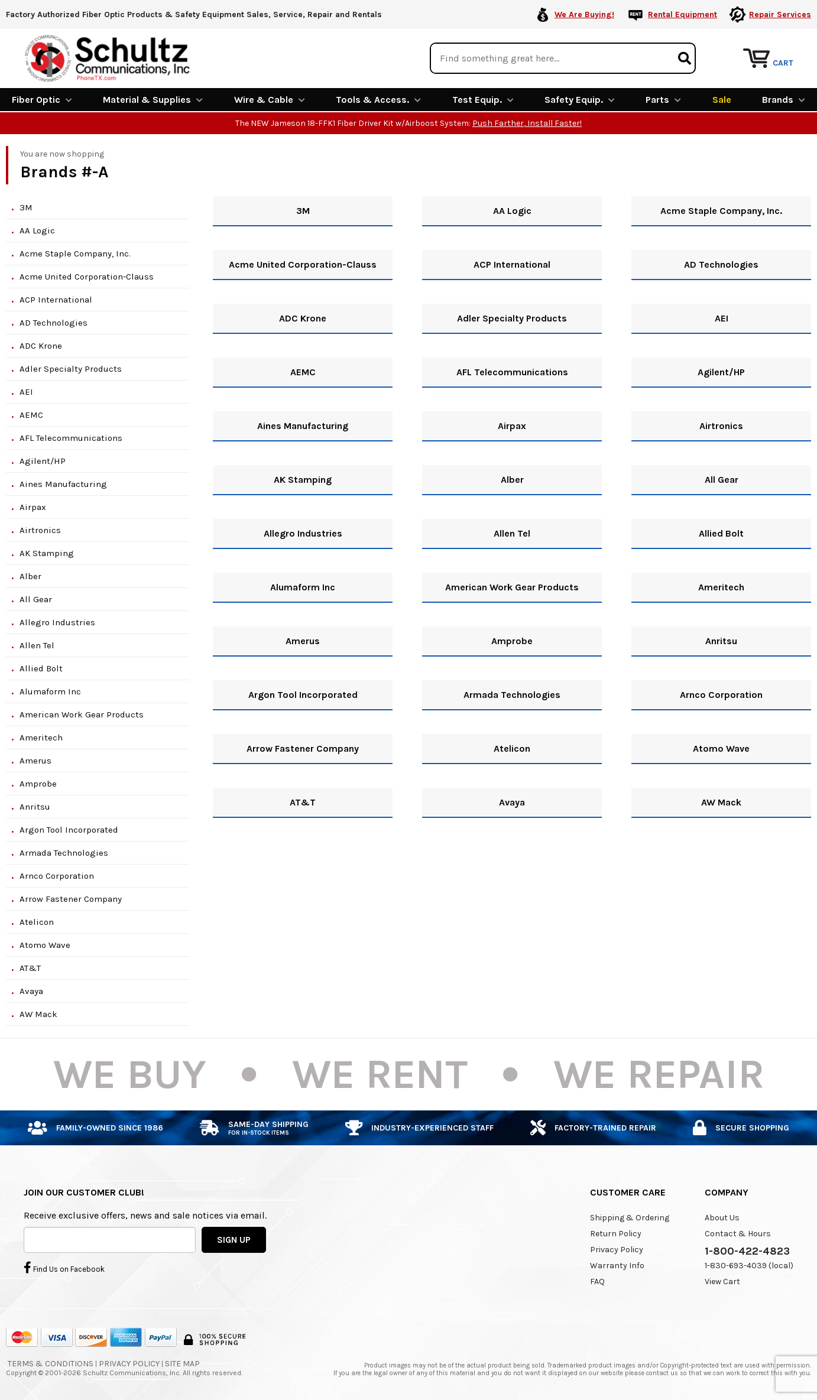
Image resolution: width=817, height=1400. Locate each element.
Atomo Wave (45, 944)
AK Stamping (47, 552)
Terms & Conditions (50, 1363)
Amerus (35, 760)
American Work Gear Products (82, 714)
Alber (30, 575)
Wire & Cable (269, 99)
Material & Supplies (153, 99)
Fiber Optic (42, 99)
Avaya (31, 990)
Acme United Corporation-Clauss (87, 276)
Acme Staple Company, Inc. (75, 253)
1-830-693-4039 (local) (749, 1265)
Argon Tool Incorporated (69, 829)
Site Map (182, 1363)
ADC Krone (41, 345)
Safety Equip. (579, 99)
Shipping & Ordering (629, 1217)
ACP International (56, 299)
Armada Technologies (64, 852)
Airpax (33, 506)
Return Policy (615, 1233)
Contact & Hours (738, 1233)
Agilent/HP (43, 460)
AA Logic (37, 230)
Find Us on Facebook (64, 1267)
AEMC (31, 414)
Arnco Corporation (57, 875)
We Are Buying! (584, 14)
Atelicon (37, 921)
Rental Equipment (682, 14)
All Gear (36, 598)
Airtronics (40, 529)
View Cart (722, 1281)
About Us (722, 1217)
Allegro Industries (57, 621)
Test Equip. (483, 99)
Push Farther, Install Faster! (527, 123)
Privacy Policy (616, 1249)
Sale (721, 99)
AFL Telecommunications (71, 437)
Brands (783, 99)
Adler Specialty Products (71, 368)
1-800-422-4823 (747, 1250)
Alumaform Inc (50, 691)
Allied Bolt (41, 667)
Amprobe (38, 783)
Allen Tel (37, 644)
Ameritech (41, 737)
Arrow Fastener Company (71, 898)
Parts (663, 99)
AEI (26, 391)
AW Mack (38, 1013)
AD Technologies (53, 322)
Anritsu (35, 806)
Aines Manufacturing (63, 483)
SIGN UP (234, 1238)
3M (26, 207)
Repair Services (780, 14)
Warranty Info (617, 1265)
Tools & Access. (378, 99)
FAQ (597, 1281)
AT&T (30, 967)
